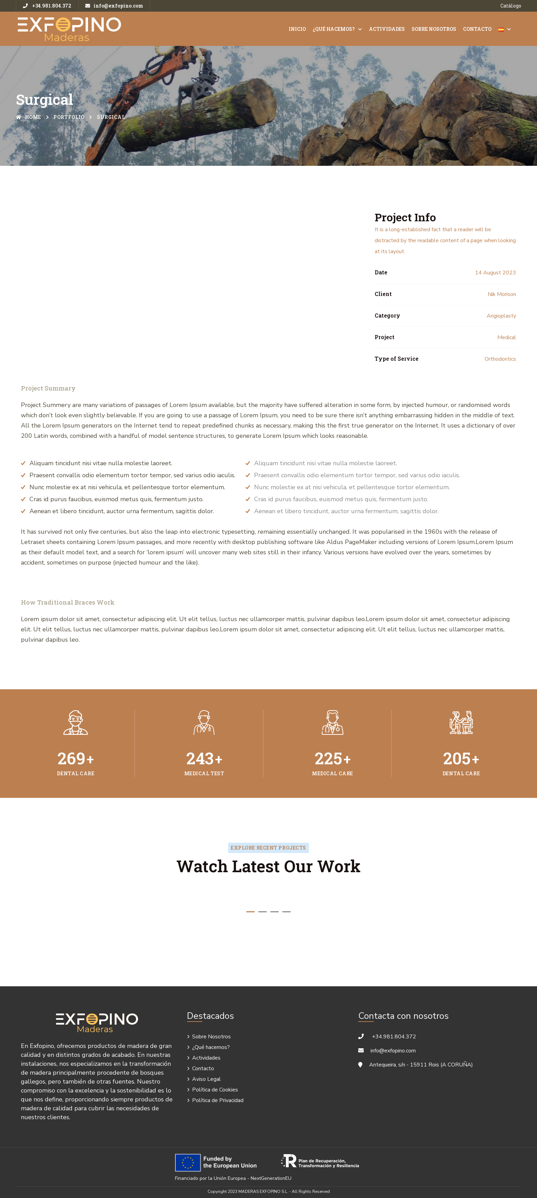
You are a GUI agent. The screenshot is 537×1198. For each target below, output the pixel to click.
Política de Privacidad (217, 1100)
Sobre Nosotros (434, 29)
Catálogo (510, 5)
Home (28, 117)
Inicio (297, 29)
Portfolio (68, 117)
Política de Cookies (215, 1090)
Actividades (387, 29)
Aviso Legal (206, 1079)
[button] (250, 911)
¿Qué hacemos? (334, 29)
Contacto (477, 29)
